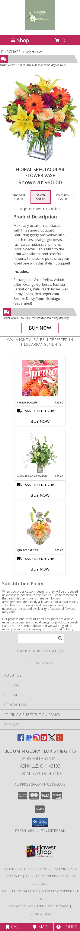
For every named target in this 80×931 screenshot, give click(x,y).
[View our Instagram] (36, 739)
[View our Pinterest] (44, 739)
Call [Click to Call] (13, 927)
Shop (20, 40)
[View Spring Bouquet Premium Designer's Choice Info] (40, 378)
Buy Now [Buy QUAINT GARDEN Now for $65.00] (40, 569)
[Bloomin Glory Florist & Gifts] (40, 29)
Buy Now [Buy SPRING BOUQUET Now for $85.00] (40, 421)
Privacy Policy (21, 906)
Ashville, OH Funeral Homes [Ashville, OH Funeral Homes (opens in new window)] (27, 869)
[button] (40, 822)
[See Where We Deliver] (40, 663)
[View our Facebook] (20, 739)
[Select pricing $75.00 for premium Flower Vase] (62, 197)
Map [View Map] (40, 927)
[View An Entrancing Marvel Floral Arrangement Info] (40, 452)
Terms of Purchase (53, 906)
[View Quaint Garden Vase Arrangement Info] (40, 525)
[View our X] (51, 739)
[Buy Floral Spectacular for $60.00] (40, 328)
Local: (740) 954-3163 (40, 773)
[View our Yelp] (59, 739)
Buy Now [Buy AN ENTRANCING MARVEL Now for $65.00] (40, 495)
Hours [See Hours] (66, 927)
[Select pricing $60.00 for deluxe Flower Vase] (40, 197)
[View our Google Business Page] (28, 739)
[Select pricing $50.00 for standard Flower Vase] (18, 197)
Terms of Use (40, 914)
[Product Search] (41, 638)
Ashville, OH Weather (19, 891)
